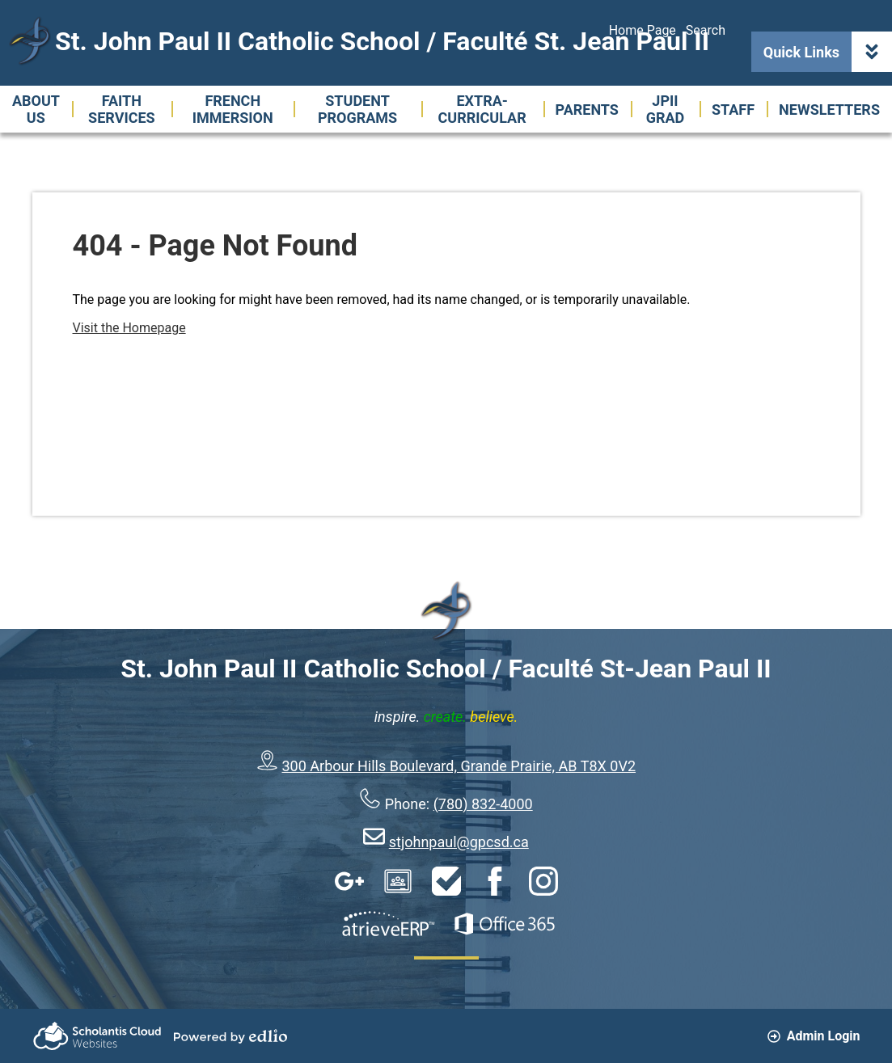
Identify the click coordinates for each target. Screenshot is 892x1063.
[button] (36, 109)
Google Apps (349, 881)
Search (705, 30)
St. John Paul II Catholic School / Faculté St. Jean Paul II (382, 41)
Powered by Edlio (230, 1036)
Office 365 (504, 924)
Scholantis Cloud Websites (97, 1036)
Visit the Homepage (129, 327)
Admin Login (813, 1036)
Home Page (642, 30)
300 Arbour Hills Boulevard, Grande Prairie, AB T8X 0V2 (459, 765)
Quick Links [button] (827, 52)
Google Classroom (398, 881)
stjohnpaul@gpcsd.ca (459, 841)
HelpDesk (446, 881)
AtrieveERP (388, 924)
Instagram (543, 881)
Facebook (495, 881)
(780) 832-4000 (483, 803)
